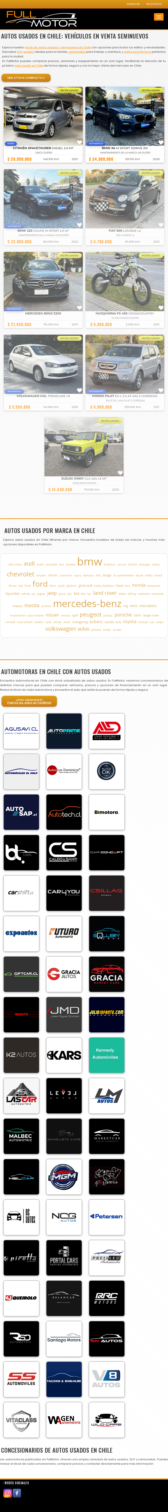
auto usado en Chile (29, 66)
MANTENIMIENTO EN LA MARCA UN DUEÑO (125, 152)
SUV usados (25, 52)
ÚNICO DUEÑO (43, 152)
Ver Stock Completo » (26, 77)
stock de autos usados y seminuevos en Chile (58, 47)
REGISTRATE (154, 4)
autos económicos (137, 52)
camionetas (77, 52)
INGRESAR (133, 4)
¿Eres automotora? (29, 701)
